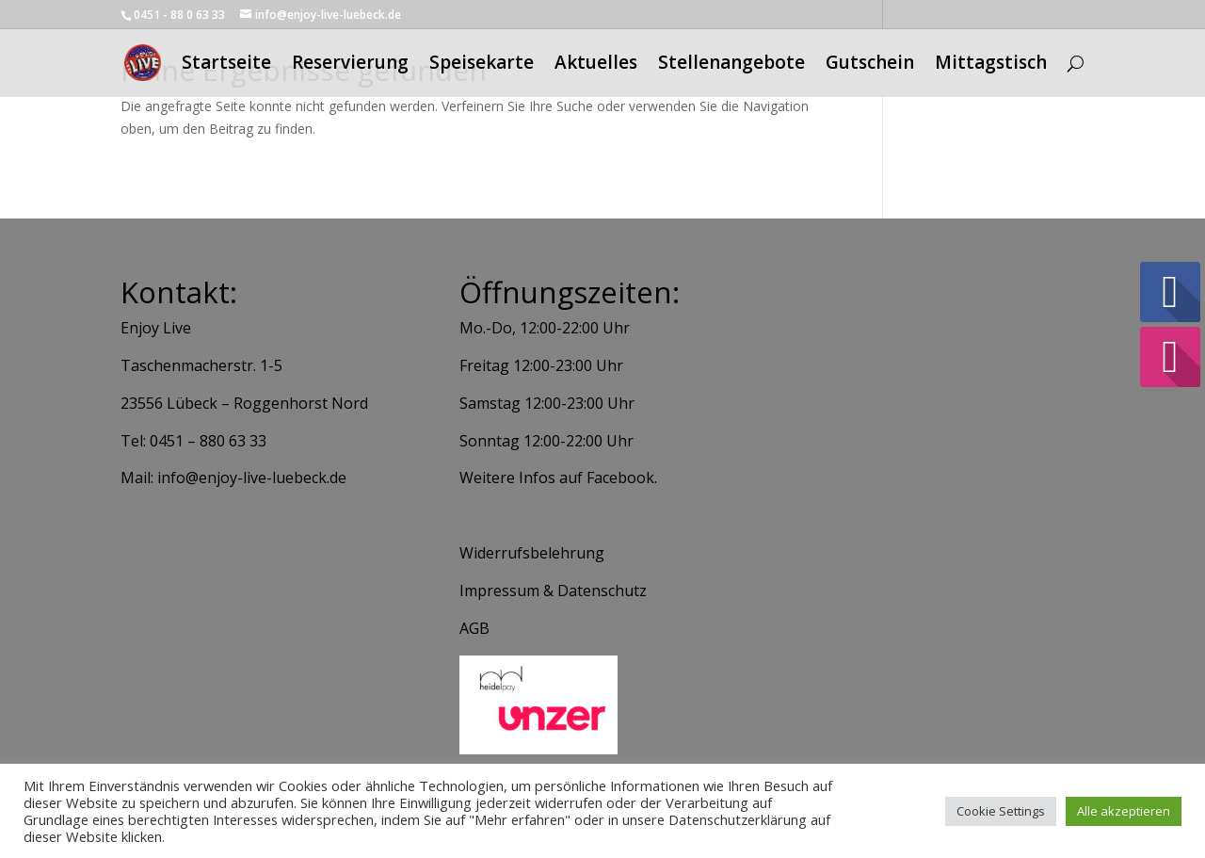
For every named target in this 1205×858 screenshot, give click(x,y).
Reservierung (350, 66)
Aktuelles (595, 66)
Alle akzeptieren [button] (1123, 810)
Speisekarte (481, 66)
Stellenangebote (731, 66)
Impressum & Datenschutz (553, 590)
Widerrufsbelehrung (531, 552)
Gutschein (870, 66)
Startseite (226, 66)
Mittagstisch (991, 66)
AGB (474, 628)
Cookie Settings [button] (1000, 810)
